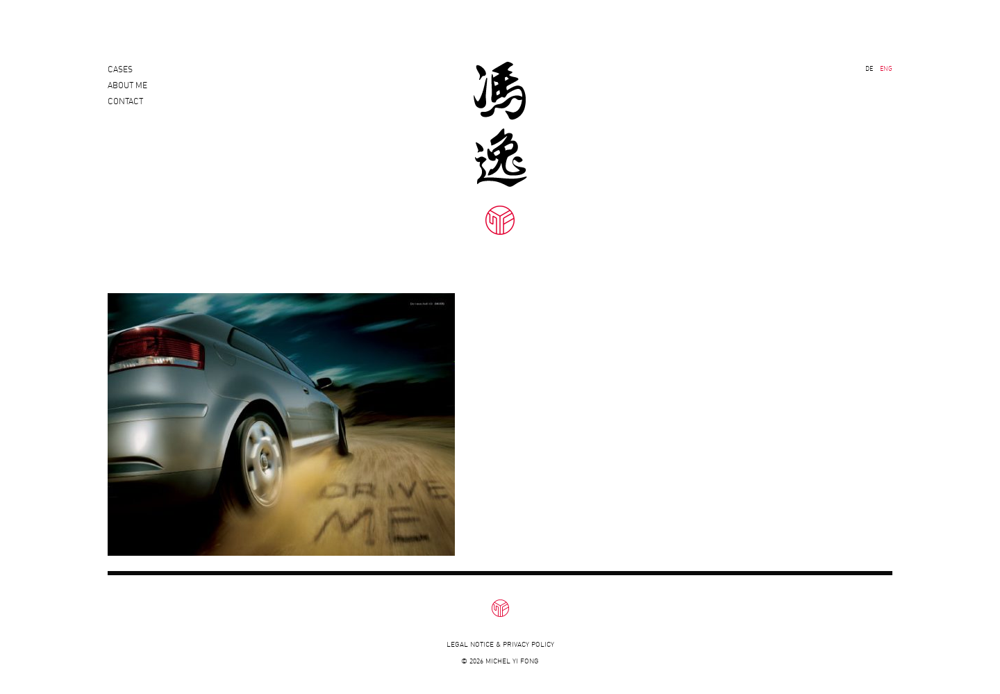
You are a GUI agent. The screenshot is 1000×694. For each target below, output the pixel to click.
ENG (886, 68)
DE (869, 68)
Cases (120, 69)
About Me (127, 91)
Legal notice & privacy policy (500, 644)
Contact (125, 113)
